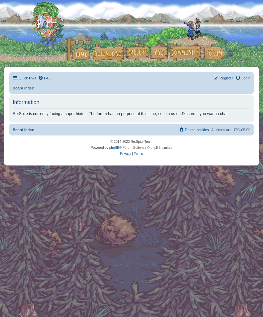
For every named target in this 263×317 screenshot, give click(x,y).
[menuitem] (44, 78)
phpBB (114, 147)
